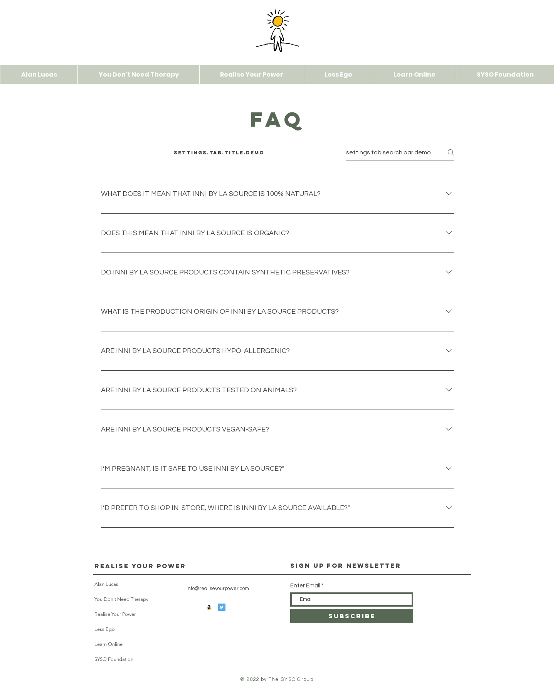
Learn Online (108, 644)
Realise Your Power (140, 566)
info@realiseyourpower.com (218, 588)
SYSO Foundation (113, 659)
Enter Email (305, 586)
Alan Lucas (106, 584)
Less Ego (104, 629)
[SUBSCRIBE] (351, 616)
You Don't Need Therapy (114, 599)
